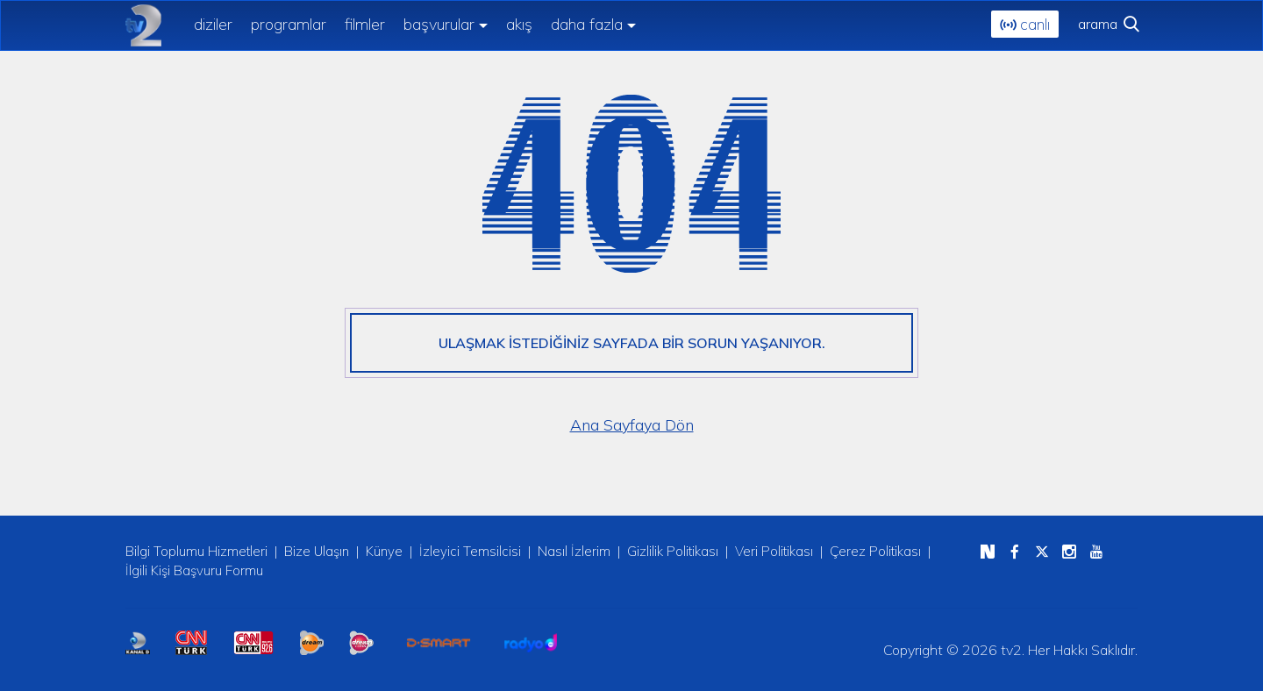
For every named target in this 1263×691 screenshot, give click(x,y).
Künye (384, 551)
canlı (1025, 24)
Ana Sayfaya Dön (632, 425)
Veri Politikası (774, 551)
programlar (288, 22)
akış (519, 22)
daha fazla (587, 24)
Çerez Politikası (875, 551)
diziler (213, 22)
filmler (365, 22)
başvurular (439, 24)
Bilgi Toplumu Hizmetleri (196, 551)
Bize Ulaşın (316, 551)
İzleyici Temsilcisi (470, 551)
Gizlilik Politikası (672, 551)
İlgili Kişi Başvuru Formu (194, 570)
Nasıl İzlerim (574, 551)
